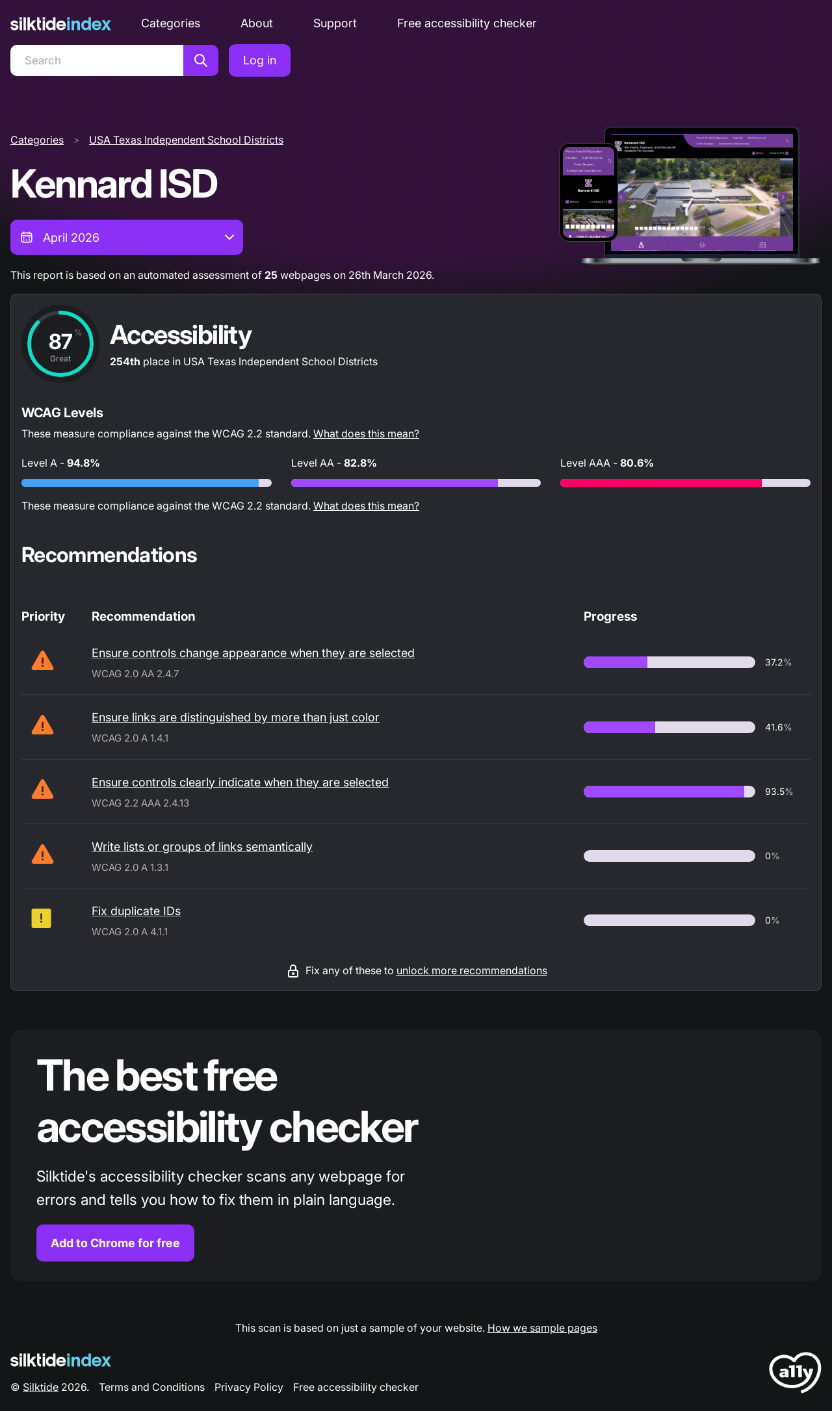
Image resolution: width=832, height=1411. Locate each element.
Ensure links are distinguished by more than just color (236, 717)
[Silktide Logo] (60, 1360)
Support (335, 23)
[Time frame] (126, 237)
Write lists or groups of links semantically (202, 846)
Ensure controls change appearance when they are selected (253, 653)
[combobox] (126, 237)
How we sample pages (542, 1327)
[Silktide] (60, 24)
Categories (170, 23)
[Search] (96, 60)
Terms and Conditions (152, 1386)
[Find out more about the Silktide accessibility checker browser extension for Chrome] (416, 1156)
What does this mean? (366, 433)
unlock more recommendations (471, 970)
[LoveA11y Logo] (795, 1375)
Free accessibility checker (467, 23)
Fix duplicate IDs (136, 911)
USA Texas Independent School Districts (186, 139)
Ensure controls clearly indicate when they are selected (240, 782)
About (256, 23)
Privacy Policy (248, 1386)
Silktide (40, 1386)
